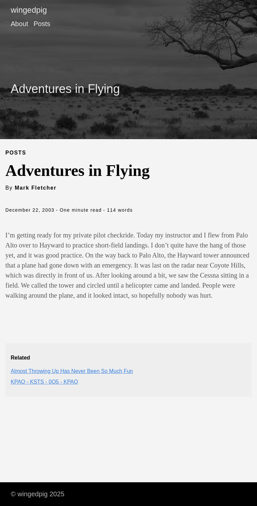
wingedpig (29, 9)
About (19, 23)
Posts (41, 23)
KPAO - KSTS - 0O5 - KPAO (44, 382)
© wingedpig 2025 (37, 494)
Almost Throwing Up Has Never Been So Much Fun (72, 371)
